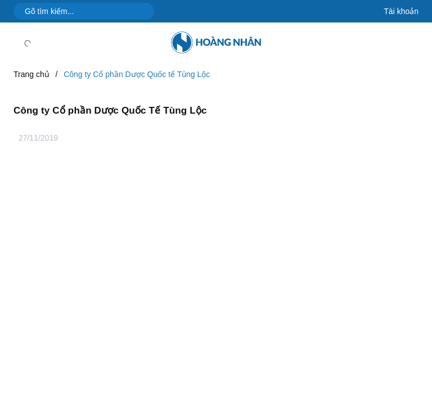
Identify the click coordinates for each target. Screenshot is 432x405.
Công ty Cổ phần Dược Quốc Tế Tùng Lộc (110, 110)
